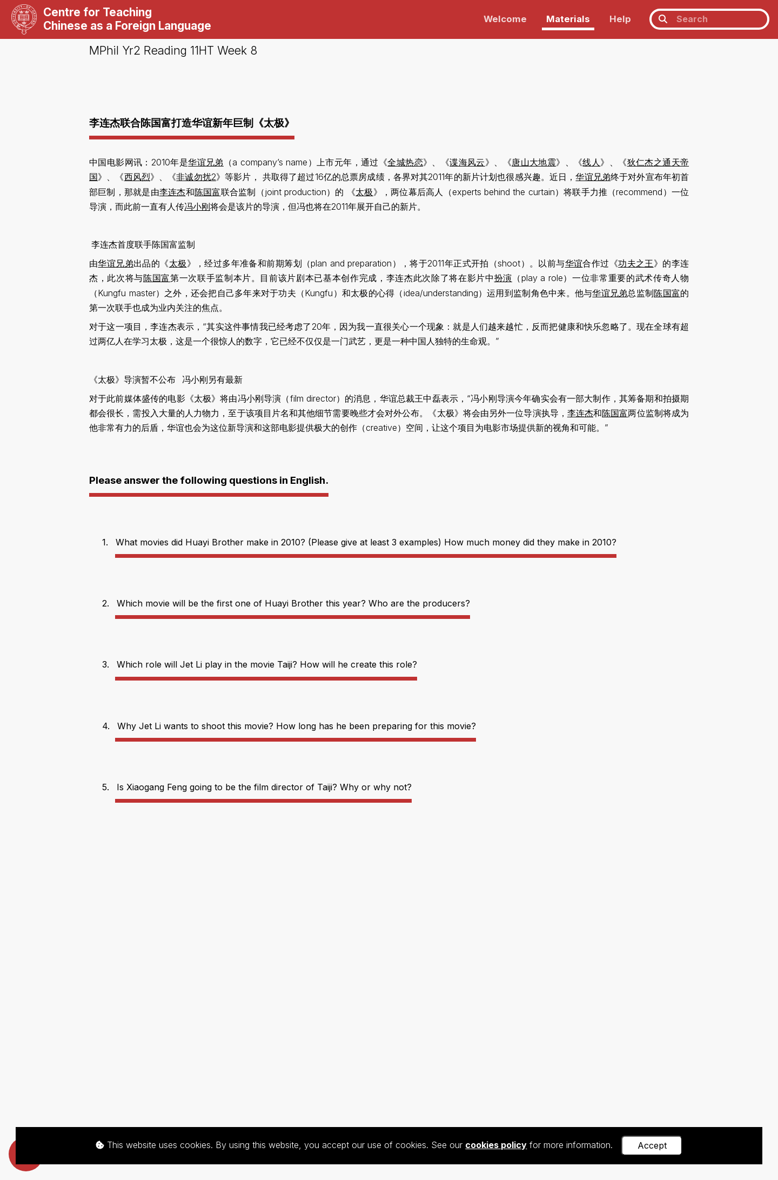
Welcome (505, 19)
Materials (568, 19)
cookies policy (496, 1144)
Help (620, 19)
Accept (652, 1145)
